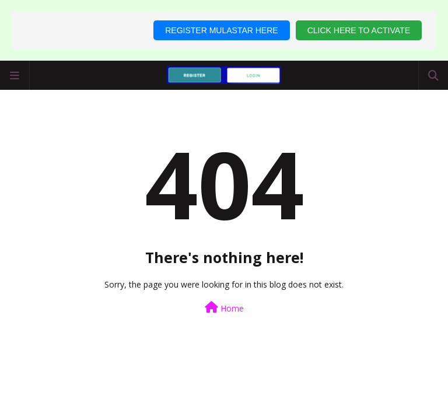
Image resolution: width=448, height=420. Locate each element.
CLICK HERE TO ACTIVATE (358, 30)
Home (224, 308)
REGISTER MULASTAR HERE (221, 30)
